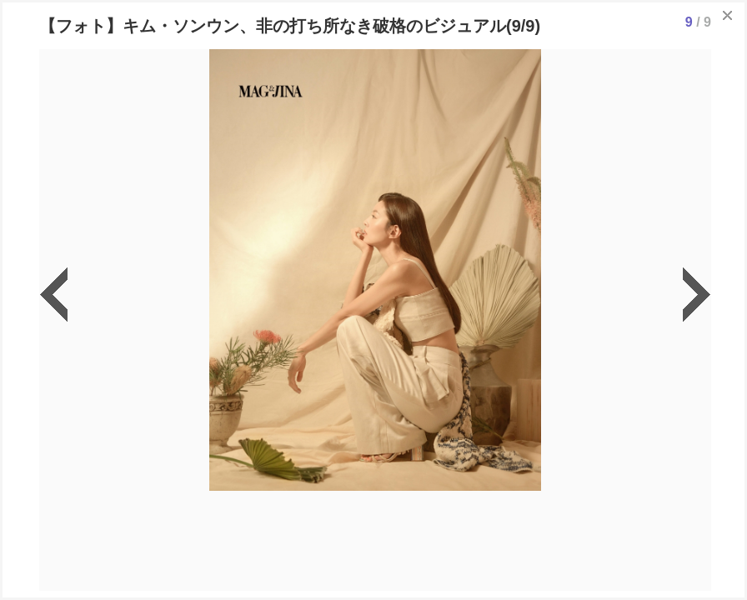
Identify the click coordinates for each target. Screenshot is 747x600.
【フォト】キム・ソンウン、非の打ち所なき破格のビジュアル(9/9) (289, 26)
